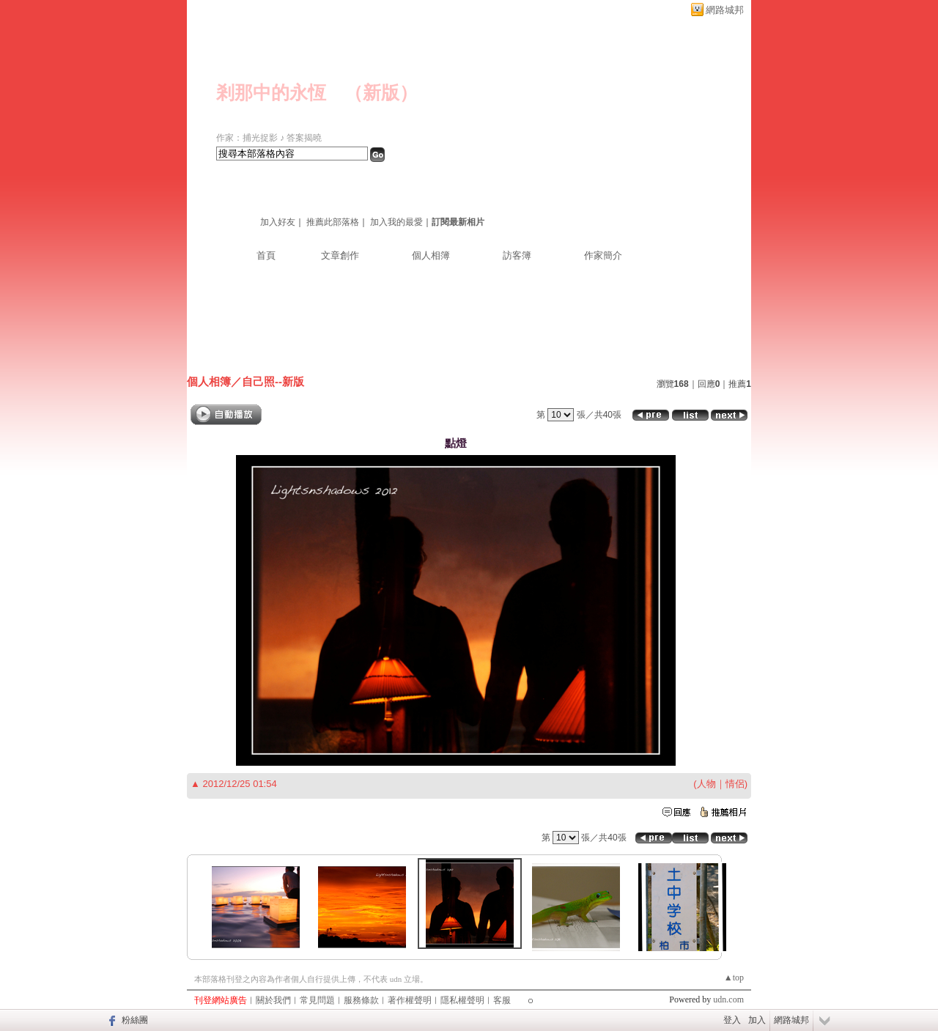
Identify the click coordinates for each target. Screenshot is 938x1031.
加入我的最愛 (396, 222)
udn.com (728, 999)
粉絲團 (135, 1020)
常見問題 (317, 1000)
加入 (757, 1020)
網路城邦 (725, 9)
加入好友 (277, 222)
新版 (381, 93)
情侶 (735, 783)
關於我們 (273, 1000)
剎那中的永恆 (271, 93)
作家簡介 (603, 255)
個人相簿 (431, 255)
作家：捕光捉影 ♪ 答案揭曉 (269, 138)
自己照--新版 (273, 381)
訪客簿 (517, 255)
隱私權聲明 (462, 1000)
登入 (732, 1020)
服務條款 (361, 1000)
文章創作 (340, 255)
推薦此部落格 (332, 222)
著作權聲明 (410, 1000)
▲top (734, 977)
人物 (706, 783)
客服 (502, 1000)
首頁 (266, 255)
